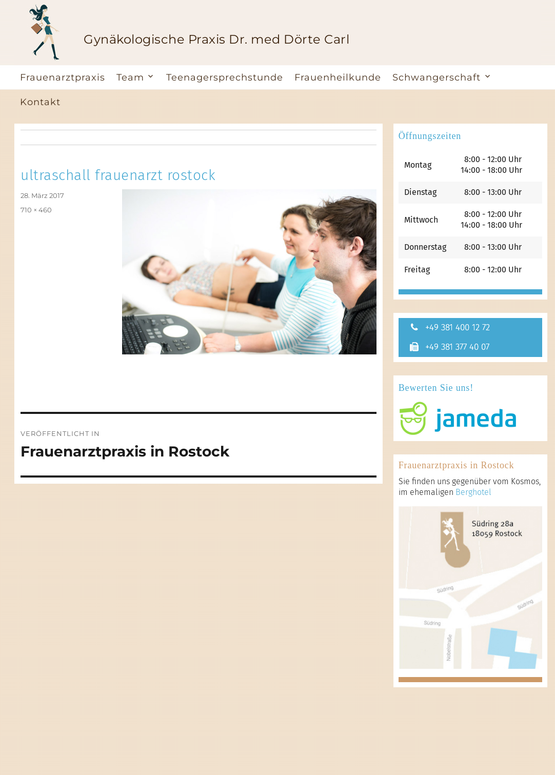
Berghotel (473, 494)
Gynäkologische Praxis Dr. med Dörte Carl (216, 39)
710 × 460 (36, 210)
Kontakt (40, 102)
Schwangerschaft (436, 77)
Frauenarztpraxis (62, 77)
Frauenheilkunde (337, 77)
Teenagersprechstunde (224, 77)
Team (130, 77)
